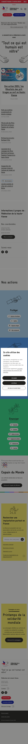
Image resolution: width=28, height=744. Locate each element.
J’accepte (14, 378)
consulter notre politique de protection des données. (13, 370)
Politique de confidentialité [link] (14, 391)
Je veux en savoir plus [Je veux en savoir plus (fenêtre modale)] (14, 388)
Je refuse (14, 383)
